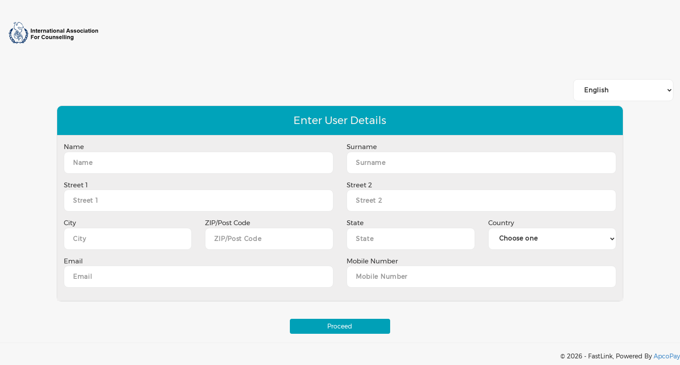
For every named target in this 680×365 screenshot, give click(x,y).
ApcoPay (667, 356)
